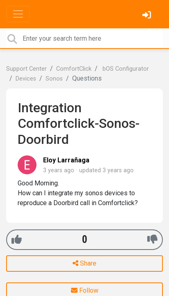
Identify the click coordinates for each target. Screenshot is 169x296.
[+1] (16, 239)
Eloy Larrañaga (66, 160)
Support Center (26, 68)
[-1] (152, 239)
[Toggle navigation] (18, 14)
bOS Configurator (125, 68)
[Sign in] (147, 15)
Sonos (54, 78)
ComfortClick (73, 68)
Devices (26, 78)
